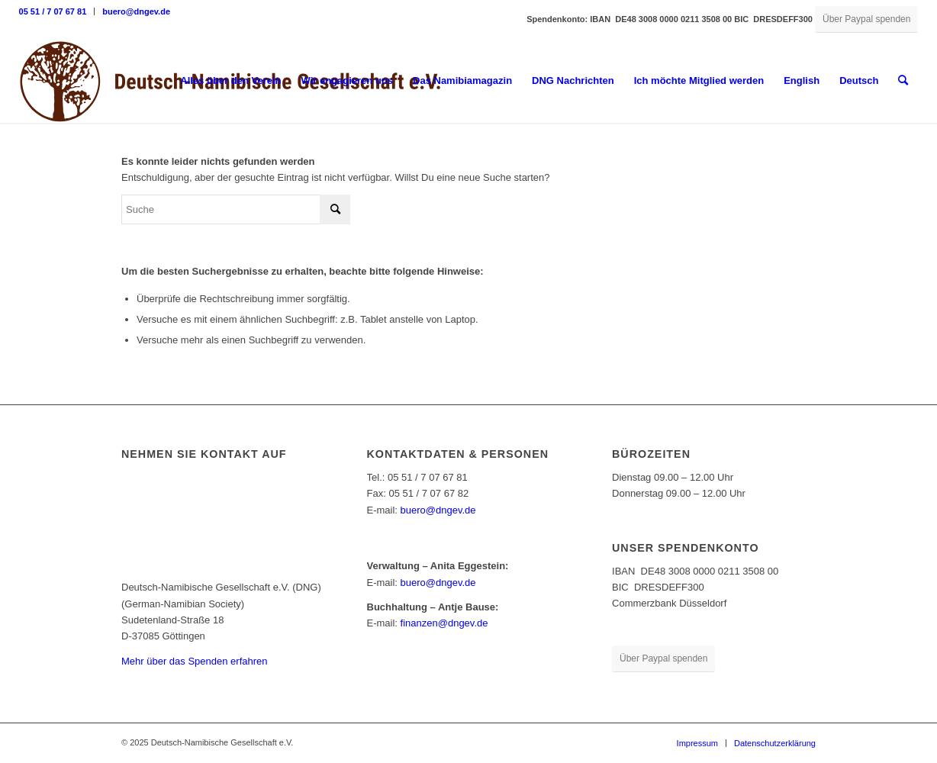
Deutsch (858, 80)
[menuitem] (57, 11)
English (801, 80)
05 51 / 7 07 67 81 (53, 11)
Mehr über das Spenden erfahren (194, 661)
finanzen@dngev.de (444, 623)
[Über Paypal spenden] (866, 19)
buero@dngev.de (136, 11)
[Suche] (903, 81)
